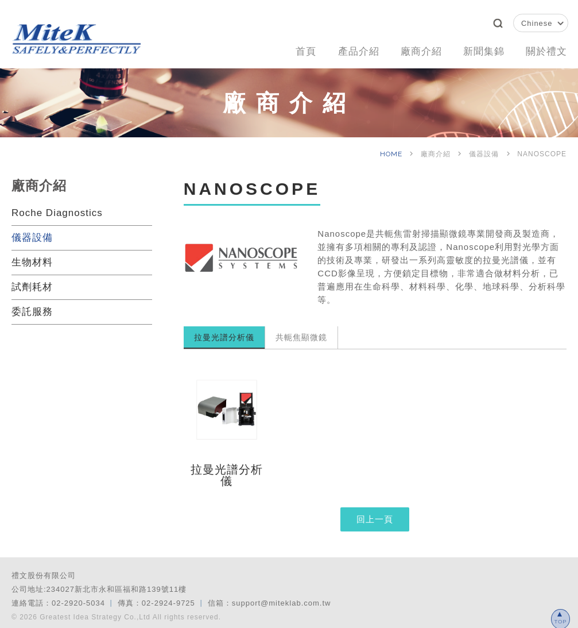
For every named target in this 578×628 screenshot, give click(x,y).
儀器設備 (32, 233)
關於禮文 (545, 49)
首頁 (289, 49)
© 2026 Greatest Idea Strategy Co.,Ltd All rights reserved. (116, 613)
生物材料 (32, 258)
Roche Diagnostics (57, 208)
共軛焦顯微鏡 (301, 333)
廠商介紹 (411, 49)
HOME (392, 150)
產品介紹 (345, 49)
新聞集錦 (478, 49)
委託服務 (32, 307)
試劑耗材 (32, 283)
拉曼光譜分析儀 (224, 333)
